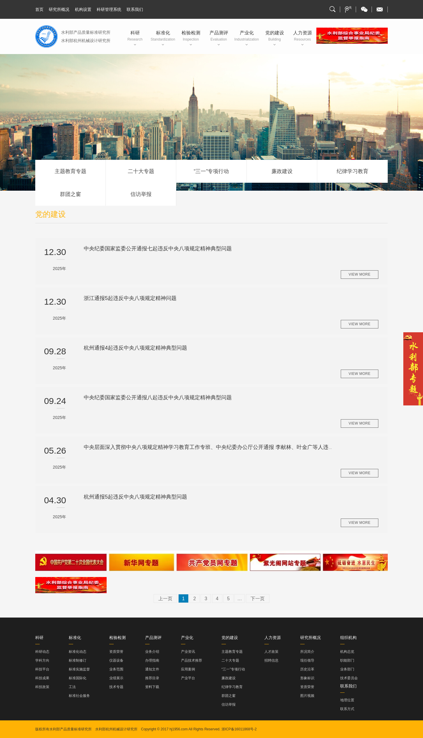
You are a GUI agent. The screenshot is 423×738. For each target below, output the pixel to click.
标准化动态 (77, 652)
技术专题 (116, 687)
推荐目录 (152, 678)
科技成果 (42, 678)
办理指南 (152, 660)
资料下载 (152, 687)
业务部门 (347, 669)
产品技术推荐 (191, 660)
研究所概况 (59, 9)
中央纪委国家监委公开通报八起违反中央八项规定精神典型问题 (158, 397)
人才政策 (271, 652)
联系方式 (347, 709)
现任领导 (307, 660)
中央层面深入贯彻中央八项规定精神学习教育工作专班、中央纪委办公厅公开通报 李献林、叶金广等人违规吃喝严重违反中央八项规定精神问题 (251, 447)
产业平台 (188, 678)
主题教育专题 (70, 171)
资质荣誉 (116, 652)
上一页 (165, 598)
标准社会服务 (79, 696)
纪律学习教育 (352, 171)
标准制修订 (77, 660)
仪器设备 (116, 660)
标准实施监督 (79, 669)
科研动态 (42, 652)
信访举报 (141, 194)
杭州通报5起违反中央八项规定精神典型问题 (135, 497)
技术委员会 (349, 678)
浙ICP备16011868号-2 (239, 729)
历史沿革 (307, 669)
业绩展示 (116, 678)
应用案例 (188, 669)
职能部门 (347, 660)
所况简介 (307, 652)
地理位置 (347, 700)
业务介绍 (152, 652)
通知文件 (152, 669)
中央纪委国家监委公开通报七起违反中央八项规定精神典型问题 (158, 248)
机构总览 (347, 652)
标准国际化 (77, 678)
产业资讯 (188, 652)
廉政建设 (282, 171)
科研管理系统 (109, 9)
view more (360, 274)
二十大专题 (141, 171)
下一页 (258, 598)
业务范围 (116, 669)
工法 (72, 687)
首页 (39, 9)
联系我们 (135, 9)
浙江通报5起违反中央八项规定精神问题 (130, 298)
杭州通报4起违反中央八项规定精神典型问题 (135, 348)
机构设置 (83, 9)
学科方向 (42, 660)
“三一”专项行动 (211, 171)
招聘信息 (271, 660)
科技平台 (42, 669)
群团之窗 (70, 194)
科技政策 (42, 687)
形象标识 (307, 678)
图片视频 (307, 696)
